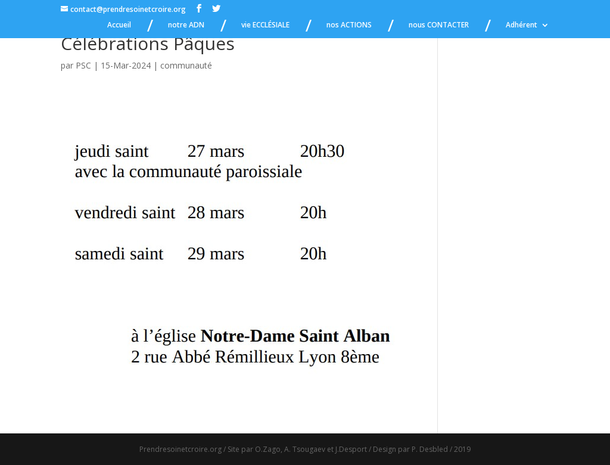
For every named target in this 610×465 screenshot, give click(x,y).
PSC (83, 65)
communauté (186, 65)
